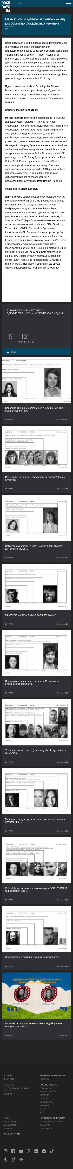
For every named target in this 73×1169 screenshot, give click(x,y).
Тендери (44, 1105)
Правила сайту (12, 1134)
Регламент (45, 1088)
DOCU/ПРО (8, 1085)
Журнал (7, 1075)
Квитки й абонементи (52, 1075)
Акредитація (10, 1125)
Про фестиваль (48, 1085)
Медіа (6, 1118)
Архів (42, 1112)
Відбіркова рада (48, 1092)
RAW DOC (7, 1094)
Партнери (45, 1098)
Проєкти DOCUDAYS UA (52, 1118)
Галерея (7, 1128)
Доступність (46, 1102)
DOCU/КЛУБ (45, 1125)
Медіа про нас (10, 1121)
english (20, 3)
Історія (43, 1109)
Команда (44, 1095)
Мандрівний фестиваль (52, 1121)
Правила (44, 1079)
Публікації (8, 1079)
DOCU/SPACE (46, 1128)
